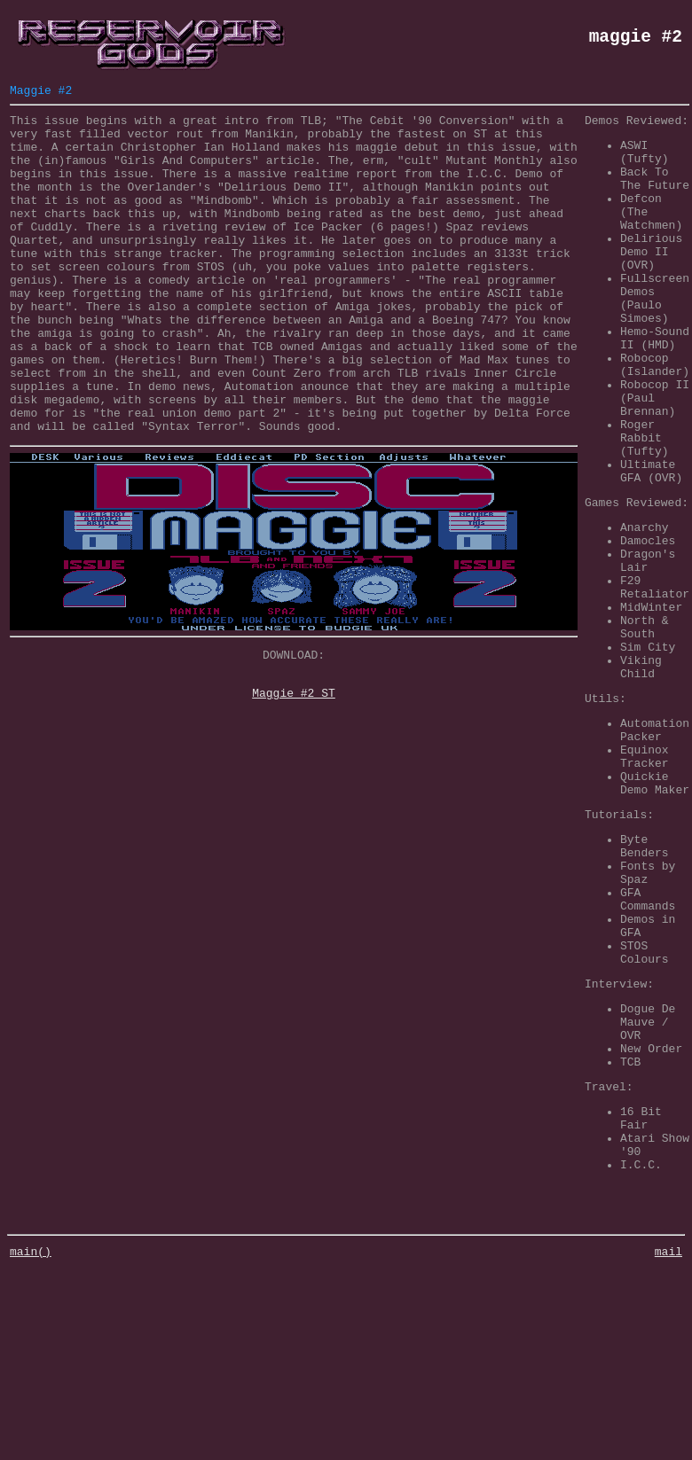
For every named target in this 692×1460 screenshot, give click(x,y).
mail (668, 1442)
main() (30, 1442)
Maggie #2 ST (293, 767)
